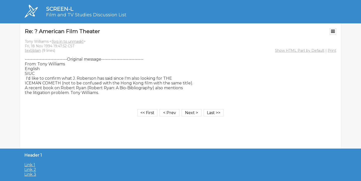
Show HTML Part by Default (299, 50)
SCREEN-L (59, 9)
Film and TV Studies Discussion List (86, 15)
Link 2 (30, 169)
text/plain (33, 50)
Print (332, 50)
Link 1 (29, 164)
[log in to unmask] (67, 41)
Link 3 (30, 174)
